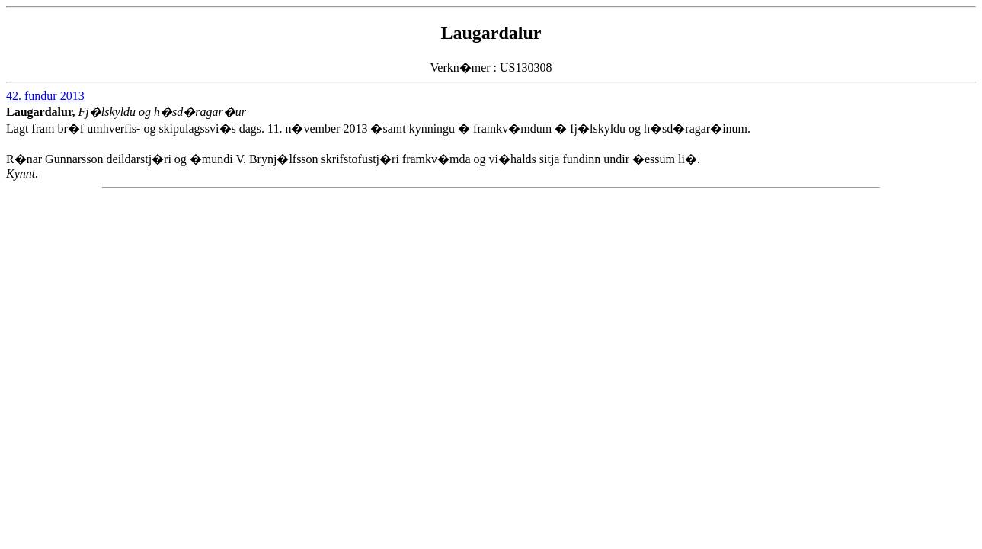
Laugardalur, (42, 111)
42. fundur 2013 (45, 95)
